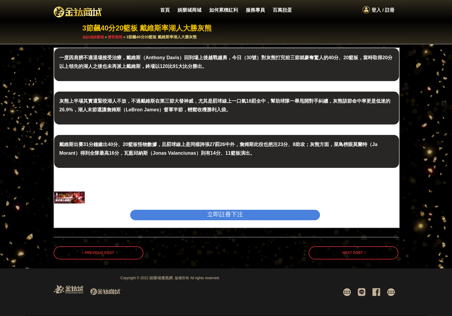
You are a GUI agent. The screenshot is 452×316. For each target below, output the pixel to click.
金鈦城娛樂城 (93, 37)
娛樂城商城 (189, 10)
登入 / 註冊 (383, 10)
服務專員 (255, 10)
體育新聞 (115, 37)
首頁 (165, 10)
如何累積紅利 (223, 10)
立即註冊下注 (225, 214)
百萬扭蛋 (282, 10)
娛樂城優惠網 (161, 278)
